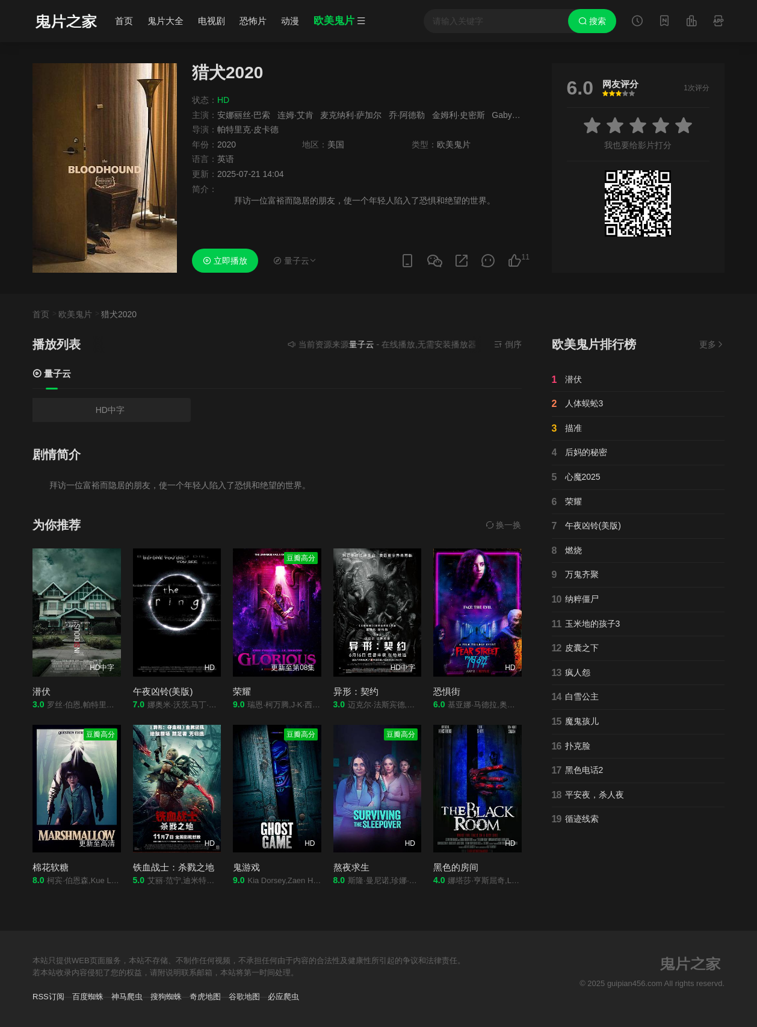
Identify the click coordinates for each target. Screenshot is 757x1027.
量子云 (51, 373)
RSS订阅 (48, 996)
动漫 (290, 21)
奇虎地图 (205, 996)
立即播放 (225, 260)
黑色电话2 (578, 771)
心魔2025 (576, 477)
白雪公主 (575, 697)
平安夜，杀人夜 (588, 795)
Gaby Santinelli (520, 115)
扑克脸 (571, 746)
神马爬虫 (127, 996)
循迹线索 (575, 819)
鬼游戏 (246, 867)
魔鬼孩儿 (575, 722)
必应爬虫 (283, 996)
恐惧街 (446, 691)
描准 (567, 429)
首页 (124, 21)
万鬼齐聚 (575, 575)
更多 (712, 344)
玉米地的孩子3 (586, 624)
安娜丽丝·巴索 (243, 115)
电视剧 (211, 21)
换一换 (504, 525)
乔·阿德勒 (407, 115)
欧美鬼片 (75, 314)
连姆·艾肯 (295, 115)
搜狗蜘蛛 (166, 996)
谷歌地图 (244, 996)
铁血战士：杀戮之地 (173, 867)
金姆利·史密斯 (458, 115)
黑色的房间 (455, 867)
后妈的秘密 (579, 453)
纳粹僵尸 (575, 600)
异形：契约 (355, 691)
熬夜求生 (351, 867)
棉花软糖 (50, 867)
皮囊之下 (575, 648)
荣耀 (242, 691)
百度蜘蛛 (88, 996)
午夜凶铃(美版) (163, 691)
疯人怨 (571, 673)
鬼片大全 (165, 21)
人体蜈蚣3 (578, 404)
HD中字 (110, 410)
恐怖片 (253, 21)
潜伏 (41, 691)
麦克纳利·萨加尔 (351, 115)
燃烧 (567, 551)
